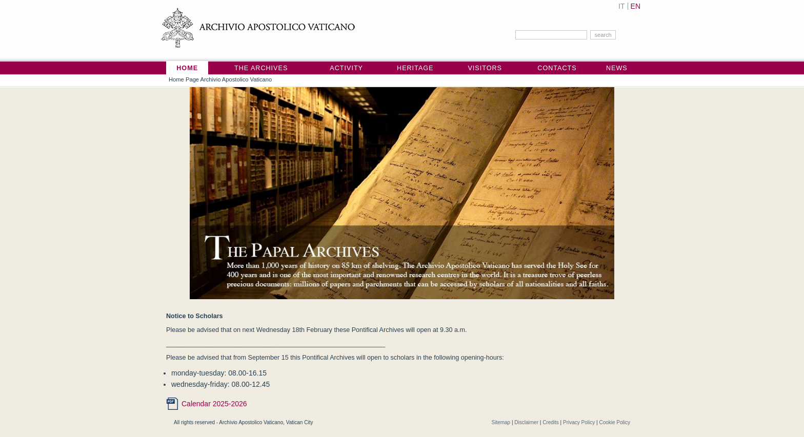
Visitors (485, 68)
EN (635, 6)
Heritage (415, 68)
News (617, 68)
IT (621, 6)
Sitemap (500, 422)
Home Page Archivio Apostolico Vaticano (220, 79)
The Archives (261, 68)
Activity (346, 68)
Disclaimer (526, 422)
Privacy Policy (579, 422)
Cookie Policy (614, 422)
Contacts (556, 68)
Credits (550, 422)
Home (187, 68)
